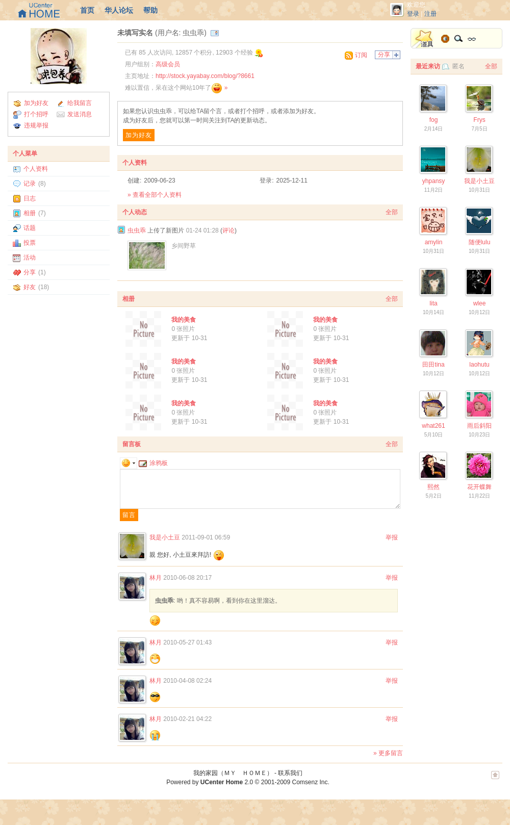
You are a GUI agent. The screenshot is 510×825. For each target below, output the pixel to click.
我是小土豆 (164, 537)
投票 (29, 242)
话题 (29, 227)
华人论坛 (119, 10)
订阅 (361, 55)
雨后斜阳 (479, 425)
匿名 (458, 66)
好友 (29, 287)
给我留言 (79, 103)
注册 (430, 13)
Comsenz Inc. (310, 782)
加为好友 (36, 103)
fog (433, 119)
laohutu (479, 364)
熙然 (433, 487)
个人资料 (35, 168)
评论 (228, 230)
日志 (29, 198)
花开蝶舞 (479, 487)
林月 (155, 577)
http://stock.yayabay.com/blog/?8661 (205, 76)
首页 (87, 10)
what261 (433, 425)
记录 (29, 183)
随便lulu (480, 242)
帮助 (150, 10)
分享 (29, 272)
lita (433, 303)
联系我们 (290, 773)
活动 (29, 257)
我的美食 (183, 319)
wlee (479, 303)
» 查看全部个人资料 (155, 194)
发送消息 (79, 114)
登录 (413, 13)
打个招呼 (36, 114)
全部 (392, 212)
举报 (392, 537)
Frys (479, 119)
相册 (29, 213)
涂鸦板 (153, 463)
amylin (434, 242)
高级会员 (168, 64)
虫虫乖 (137, 230)
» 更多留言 (388, 753)
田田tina (433, 364)
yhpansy (433, 181)
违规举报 (36, 125)
